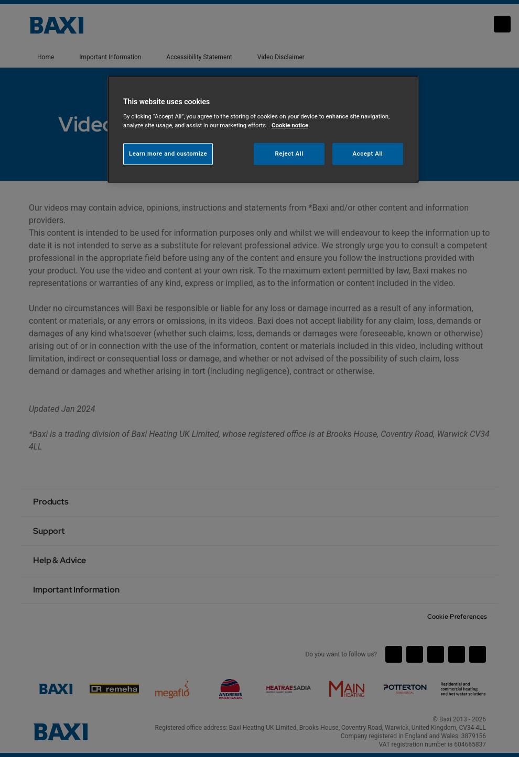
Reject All (289, 153)
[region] (263, 129)
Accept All (368, 153)
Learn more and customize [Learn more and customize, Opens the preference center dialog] (168, 153)
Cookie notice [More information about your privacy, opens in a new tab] (290, 125)
